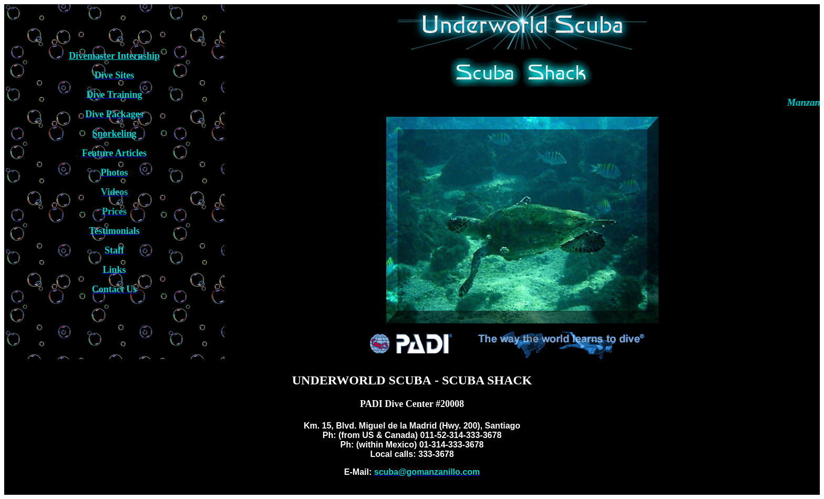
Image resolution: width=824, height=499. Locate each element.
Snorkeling (114, 133)
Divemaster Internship (114, 55)
